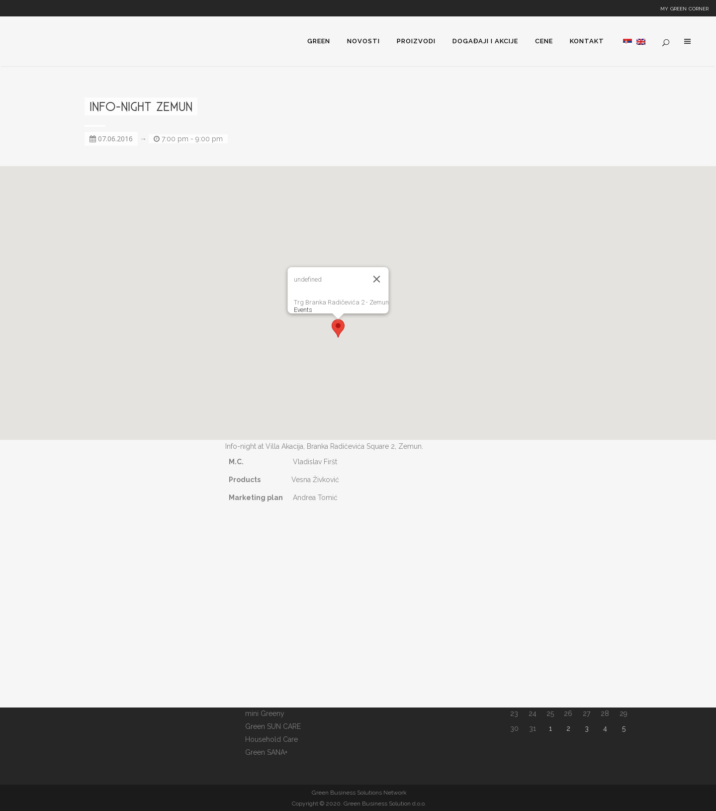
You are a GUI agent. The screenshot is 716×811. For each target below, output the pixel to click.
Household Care (271, 739)
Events (303, 309)
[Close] (377, 279)
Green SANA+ (266, 752)
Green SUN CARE (273, 726)
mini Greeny (264, 713)
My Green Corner (684, 8)
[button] (338, 328)
